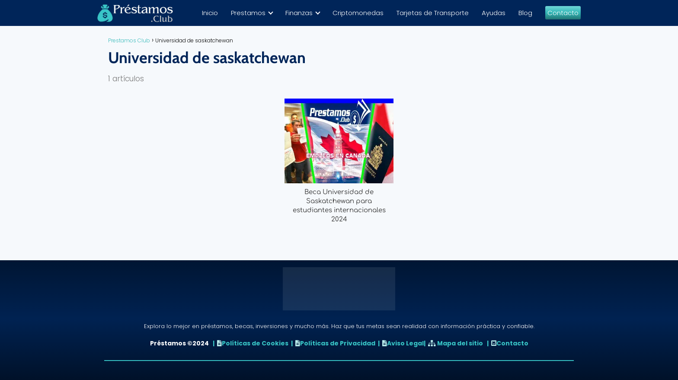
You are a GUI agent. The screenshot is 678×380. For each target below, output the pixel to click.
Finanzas (299, 12)
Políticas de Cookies (255, 343)
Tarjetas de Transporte (433, 12)
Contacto (563, 12)
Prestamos (248, 12)
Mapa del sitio (460, 343)
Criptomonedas (358, 12)
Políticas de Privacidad (337, 343)
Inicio (210, 12)
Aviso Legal (405, 343)
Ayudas (493, 12)
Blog (525, 12)
